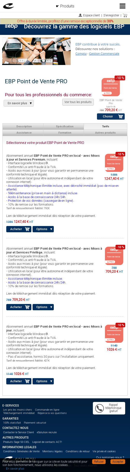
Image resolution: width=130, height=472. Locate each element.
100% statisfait (12, 422)
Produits (67, 6)
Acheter (16, 229)
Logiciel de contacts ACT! (47, 442)
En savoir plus (15, 468)
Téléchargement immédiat (19, 413)
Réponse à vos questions (52, 413)
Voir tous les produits (78, 102)
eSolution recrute (47, 432)
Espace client (91, 15)
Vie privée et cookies (104, 451)
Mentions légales (52, 451)
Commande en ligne (47, 409)
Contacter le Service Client (18, 432)
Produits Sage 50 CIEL (16, 442)
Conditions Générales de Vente (21, 451)
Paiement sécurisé (35, 422)
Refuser (99, 461)
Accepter (117, 461)
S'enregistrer (111, 15)
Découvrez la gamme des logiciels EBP (74, 26)
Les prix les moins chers (17, 409)
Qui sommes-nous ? (110, 457)
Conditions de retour (78, 451)
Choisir (108, 116)
